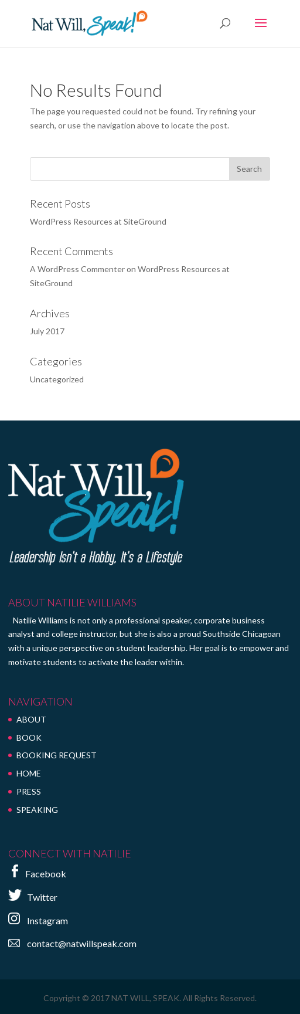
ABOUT (31, 719)
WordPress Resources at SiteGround (98, 221)
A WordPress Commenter (77, 269)
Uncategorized (57, 379)
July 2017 (47, 331)
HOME (28, 773)
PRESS (28, 791)
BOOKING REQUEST (56, 755)
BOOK (29, 737)
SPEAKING (37, 810)
